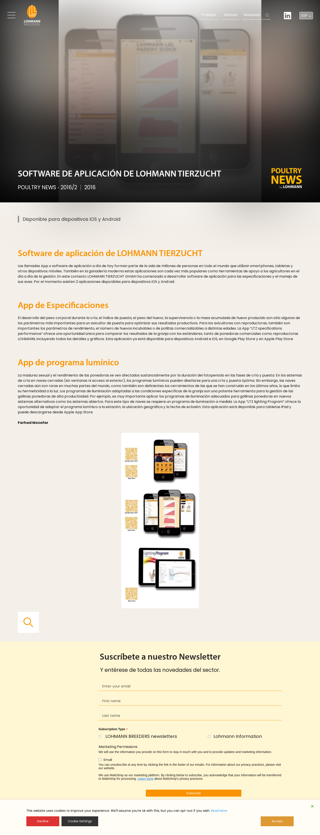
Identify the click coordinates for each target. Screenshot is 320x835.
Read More (219, 810)
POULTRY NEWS (37, 187)
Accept (277, 821)
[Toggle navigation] (11, 15)
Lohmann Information (237, 736)
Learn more (146, 778)
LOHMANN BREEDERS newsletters (141, 736)
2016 (90, 187)
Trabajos (208, 14)
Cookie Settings (80, 821)
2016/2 (69, 187)
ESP (304, 15)
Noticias (230, 14)
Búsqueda (252, 14)
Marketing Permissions (118, 746)
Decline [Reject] (43, 821)
